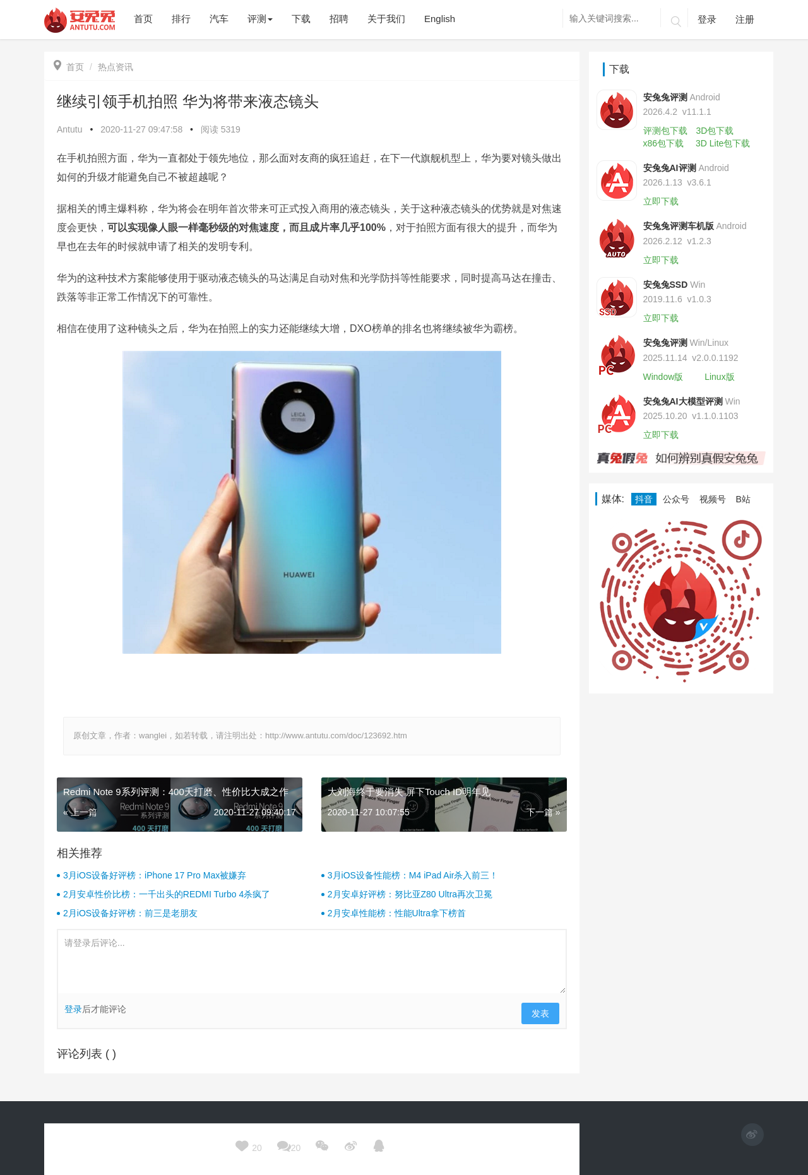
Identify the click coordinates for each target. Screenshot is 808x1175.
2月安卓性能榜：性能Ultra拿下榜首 (397, 913)
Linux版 (719, 377)
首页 (69, 67)
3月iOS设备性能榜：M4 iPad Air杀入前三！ (413, 875)
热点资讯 (115, 67)
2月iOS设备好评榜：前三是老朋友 (130, 913)
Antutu (69, 129)
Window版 (663, 377)
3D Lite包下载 (723, 143)
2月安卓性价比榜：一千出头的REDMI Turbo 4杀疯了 (166, 894)
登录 (707, 19)
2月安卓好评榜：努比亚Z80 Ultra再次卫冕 (410, 894)
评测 (260, 18)
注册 (744, 19)
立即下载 (661, 201)
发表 (540, 1013)
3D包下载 (715, 131)
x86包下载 (663, 143)
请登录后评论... (312, 961)
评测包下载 (665, 131)
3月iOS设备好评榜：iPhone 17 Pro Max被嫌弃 (154, 875)
